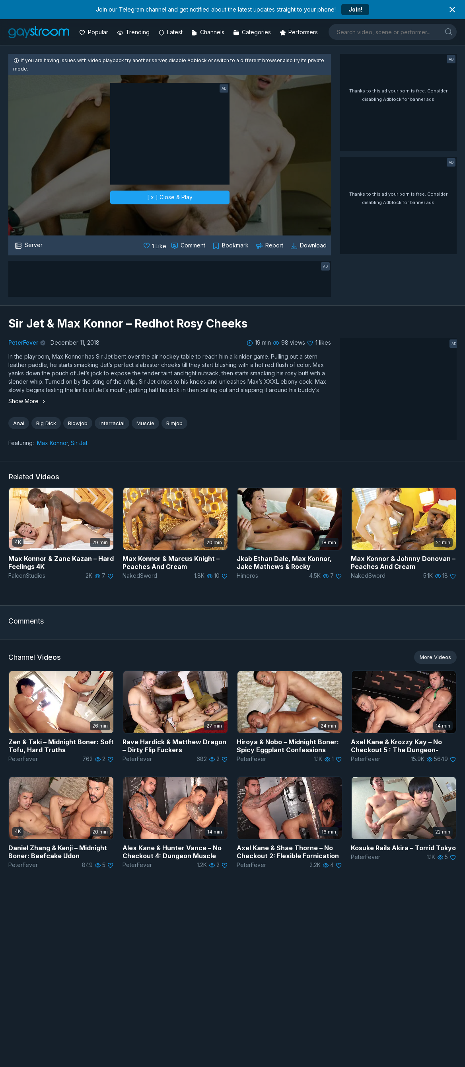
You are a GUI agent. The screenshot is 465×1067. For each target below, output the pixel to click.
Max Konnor (52, 442)
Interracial (112, 423)
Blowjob (78, 423)
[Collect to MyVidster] (231, 245)
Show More (27, 401)
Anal (18, 423)
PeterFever (23, 342)
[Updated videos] (171, 32)
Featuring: (21, 442)
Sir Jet (79, 442)
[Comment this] (189, 245)
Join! (355, 9)
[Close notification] (452, 9)
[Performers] (299, 32)
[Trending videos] (134, 32)
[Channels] (209, 32)
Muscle (145, 423)
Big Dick (46, 423)
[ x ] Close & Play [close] (170, 197)
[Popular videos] (94, 32)
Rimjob (174, 423)
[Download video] (309, 245)
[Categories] (253, 32)
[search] (449, 31)
